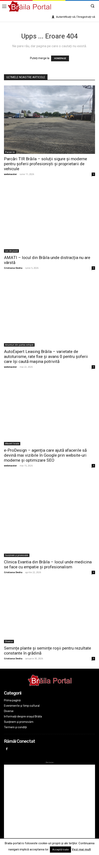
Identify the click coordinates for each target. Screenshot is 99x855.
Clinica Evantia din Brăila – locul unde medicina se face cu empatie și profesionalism (48, 564)
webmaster (10, 174)
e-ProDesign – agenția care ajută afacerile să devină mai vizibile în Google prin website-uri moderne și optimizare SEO (45, 455)
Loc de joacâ (11, 250)
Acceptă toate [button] (60, 849)
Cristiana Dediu (13, 267)
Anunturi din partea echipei (19, 344)
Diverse (9, 641)
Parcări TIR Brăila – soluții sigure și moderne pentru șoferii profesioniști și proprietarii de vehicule (45, 163)
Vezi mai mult (81, 849)
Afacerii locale (12, 443)
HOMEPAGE (60, 58)
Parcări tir (10, 152)
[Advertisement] (49, 801)
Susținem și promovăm (16, 555)
